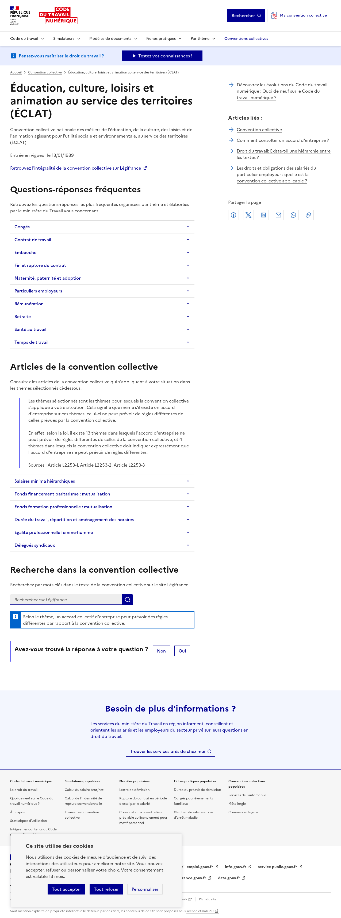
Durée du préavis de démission (197, 789)
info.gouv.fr (235, 867)
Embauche (25, 252)
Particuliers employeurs (38, 291)
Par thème (200, 38)
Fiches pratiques (161, 38)
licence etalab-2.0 (199, 911)
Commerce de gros (243, 812)
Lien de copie (308, 215)
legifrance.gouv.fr (190, 878)
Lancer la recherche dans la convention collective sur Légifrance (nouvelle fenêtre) (127, 599)
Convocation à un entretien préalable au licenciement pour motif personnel (143, 817)
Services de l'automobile (247, 795)
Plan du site (207, 899)
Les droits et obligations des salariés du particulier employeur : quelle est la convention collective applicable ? (276, 174)
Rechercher (243, 15)
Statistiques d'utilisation (28, 820)
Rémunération (29, 303)
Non (161, 651)
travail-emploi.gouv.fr (193, 867)
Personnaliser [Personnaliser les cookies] (145, 889)
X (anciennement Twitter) (248, 215)
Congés (22, 227)
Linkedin (263, 215)
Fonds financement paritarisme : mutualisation (62, 494)
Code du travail (24, 38)
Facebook (233, 215)
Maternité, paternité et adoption (48, 278)
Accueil (16, 72)
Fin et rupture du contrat (40, 265)
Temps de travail (31, 342)
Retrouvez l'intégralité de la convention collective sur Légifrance (75, 168)
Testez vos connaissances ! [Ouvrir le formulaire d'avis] (165, 56)
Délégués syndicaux (34, 545)
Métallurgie (237, 803)
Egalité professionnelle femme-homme (53, 532)
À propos (17, 812)
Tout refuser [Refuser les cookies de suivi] (106, 889)
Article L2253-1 (63, 465)
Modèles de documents (110, 38)
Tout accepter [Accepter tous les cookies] (66, 889)
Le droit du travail (23, 789)
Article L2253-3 (129, 465)
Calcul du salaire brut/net (84, 789)
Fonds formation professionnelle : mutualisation (63, 506)
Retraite (22, 316)
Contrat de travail (32, 239)
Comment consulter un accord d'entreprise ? (283, 140)
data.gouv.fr (229, 878)
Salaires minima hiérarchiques (44, 481)
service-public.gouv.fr (277, 867)
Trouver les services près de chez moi (167, 751)
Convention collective (45, 72)
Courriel (278, 215)
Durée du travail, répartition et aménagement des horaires (74, 519)
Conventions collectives (246, 38)
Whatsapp (293, 215)
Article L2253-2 (96, 465)
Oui (182, 651)
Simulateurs (63, 38)
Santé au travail (30, 329)
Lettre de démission (134, 789)
